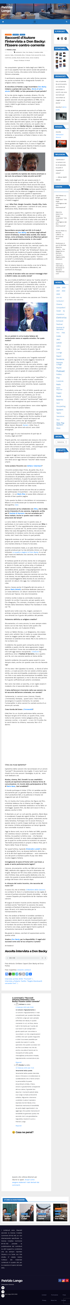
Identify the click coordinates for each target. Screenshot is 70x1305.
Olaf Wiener (60, 195)
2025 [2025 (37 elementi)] (58, 294)
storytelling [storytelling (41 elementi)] (60, 406)
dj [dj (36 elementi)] (64, 311)
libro (23, 55)
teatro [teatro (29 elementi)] (58, 413)
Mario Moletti (16, 589)
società (14, 57)
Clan (24, 52)
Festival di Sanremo (17, 513)
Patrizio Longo (6, 9)
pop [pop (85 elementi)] (58, 378)
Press (64, 1295)
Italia (11, 55)
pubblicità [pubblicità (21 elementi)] (59, 381)
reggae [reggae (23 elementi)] (58, 393)
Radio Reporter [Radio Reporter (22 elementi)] (59, 388)
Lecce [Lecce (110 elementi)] (59, 343)
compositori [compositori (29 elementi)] (60, 308)
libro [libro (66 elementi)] (58, 346)
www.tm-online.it (24, 970)
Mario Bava (11, 786)
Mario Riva (21, 494)
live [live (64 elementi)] (58, 349)
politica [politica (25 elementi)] (58, 374)
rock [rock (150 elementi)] (58, 396)
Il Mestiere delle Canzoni (35, 890)
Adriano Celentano (34, 466)
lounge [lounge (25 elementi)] (59, 353)
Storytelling (42, 1213)
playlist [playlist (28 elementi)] (58, 368)
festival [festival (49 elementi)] (59, 324)
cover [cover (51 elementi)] (58, 311)
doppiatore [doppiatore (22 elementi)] (60, 314)
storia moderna (34, 57)
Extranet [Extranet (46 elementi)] (59, 321)
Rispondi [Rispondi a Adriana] (18, 1062)
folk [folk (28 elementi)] (63, 333)
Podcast (22, 34)
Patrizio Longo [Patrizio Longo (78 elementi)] (59, 363)
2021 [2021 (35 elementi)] (58, 291)
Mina (36, 509)
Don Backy (29, 52)
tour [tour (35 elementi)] (58, 420)
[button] (67, 21)
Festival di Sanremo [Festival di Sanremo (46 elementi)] (60, 328)
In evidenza (8, 34)
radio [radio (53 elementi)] (58, 384)
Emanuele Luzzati (33, 849)
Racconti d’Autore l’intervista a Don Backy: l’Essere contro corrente (25, 41)
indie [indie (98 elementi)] (58, 336)
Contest (44, 1295)
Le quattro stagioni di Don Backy (25, 552)
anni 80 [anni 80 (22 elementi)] (59, 297)
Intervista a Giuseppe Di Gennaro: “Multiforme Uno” (60, 269)
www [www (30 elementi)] (58, 428)
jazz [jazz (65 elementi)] (58, 339)
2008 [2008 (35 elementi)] (58, 287)
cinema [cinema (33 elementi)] (59, 304)
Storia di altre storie (23, 57)
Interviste (15, 34)
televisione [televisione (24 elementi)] (60, 416)
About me (54, 1300)
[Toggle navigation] (34, 21)
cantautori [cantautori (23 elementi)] (60, 301)
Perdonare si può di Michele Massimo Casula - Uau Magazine (61, 247)
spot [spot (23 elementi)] (58, 403)
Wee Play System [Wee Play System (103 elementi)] (60, 424)
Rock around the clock (38, 55)
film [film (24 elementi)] (58, 333)
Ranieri (25, 425)
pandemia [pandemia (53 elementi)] (60, 359)
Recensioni (7, 1213)
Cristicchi (35, 652)
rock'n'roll (8, 57)
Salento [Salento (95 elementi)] (59, 400)
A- (3, 1296)
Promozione (54, 1295)
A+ (3, 1288)
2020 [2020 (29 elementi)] (64, 287)
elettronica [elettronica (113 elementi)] (61, 318)
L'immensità (17, 55)
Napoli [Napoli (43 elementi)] (58, 356)
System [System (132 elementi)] (59, 410)
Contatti (63, 1300)
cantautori (19, 52)
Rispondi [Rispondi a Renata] (18, 1126)
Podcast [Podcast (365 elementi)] (60, 371)
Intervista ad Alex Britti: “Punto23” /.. (19, 979)
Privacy (44, 1300)
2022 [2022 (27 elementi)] (63, 291)
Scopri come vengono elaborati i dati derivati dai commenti (25, 1182)
